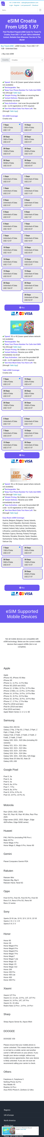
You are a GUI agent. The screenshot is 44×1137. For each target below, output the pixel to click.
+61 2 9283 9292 (14, 2)
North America (9, 1120)
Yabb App (17, 93)
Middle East (8, 1126)
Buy (22, 308)
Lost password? (26, 5)
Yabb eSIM (23, 1129)
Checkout (35, 5)
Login (11, 5)
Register (16, 5)
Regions (7, 1110)
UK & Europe (9, 1115)
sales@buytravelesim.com (29, 2)
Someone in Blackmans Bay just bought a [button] (24, 1128)
